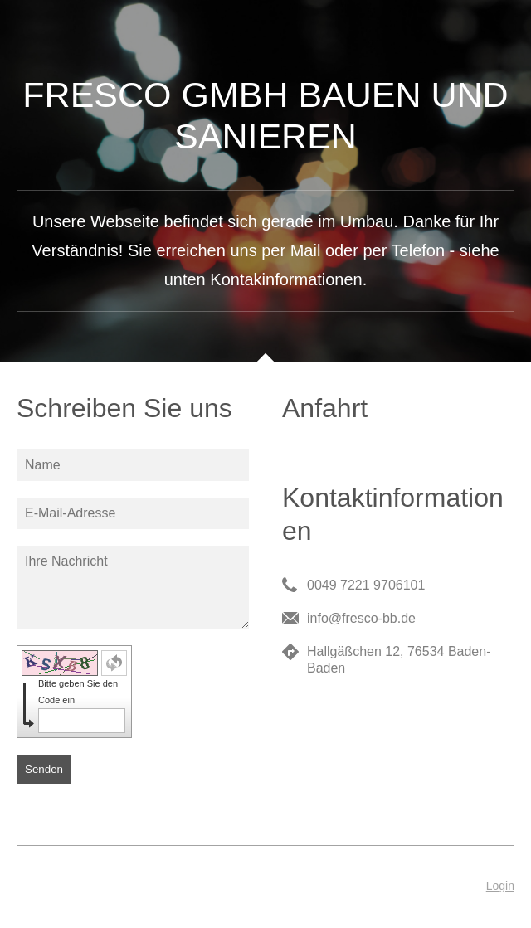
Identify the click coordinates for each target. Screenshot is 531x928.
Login (500, 885)
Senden (44, 769)
